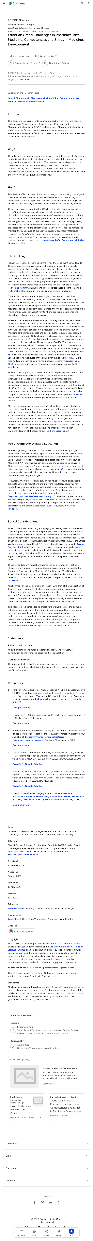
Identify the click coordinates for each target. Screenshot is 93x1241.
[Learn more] (49, 1083)
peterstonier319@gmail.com (58, 967)
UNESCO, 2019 (30, 453)
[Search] (82, 3)
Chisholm (75, 421)
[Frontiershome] (17, 3)
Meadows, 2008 (52, 240)
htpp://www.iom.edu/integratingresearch (37, 699)
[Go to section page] (26, 1107)
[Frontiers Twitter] (42, 1202)
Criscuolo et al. (69, 469)
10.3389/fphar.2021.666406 (23, 854)
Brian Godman (16, 908)
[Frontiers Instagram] (58, 1202)
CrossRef (17, 764)
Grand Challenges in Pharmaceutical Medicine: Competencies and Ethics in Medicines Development (44, 100)
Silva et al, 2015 (16, 243)
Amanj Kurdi (14, 919)
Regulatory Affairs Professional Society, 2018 (33, 496)
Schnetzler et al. (59, 431)
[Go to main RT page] (66, 1107)
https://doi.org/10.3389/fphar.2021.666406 (40, 31)
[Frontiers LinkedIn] (50, 1202)
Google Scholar (21, 707)
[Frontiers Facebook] (34, 1202)
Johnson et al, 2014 (73, 240)
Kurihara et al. (67, 601)
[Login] (89, 3)
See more (24, 79)
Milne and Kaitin (17, 287)
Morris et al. (15, 580)
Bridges (12, 508)
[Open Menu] (4, 3)
